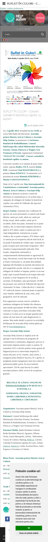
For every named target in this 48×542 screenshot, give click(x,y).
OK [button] (29, 528)
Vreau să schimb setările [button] (28, 533)
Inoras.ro (15, 446)
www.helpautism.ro (17, 326)
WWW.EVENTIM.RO (16, 386)
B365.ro (30, 440)
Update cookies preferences (11, 8)
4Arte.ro (6, 446)
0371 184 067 (24, 29)
